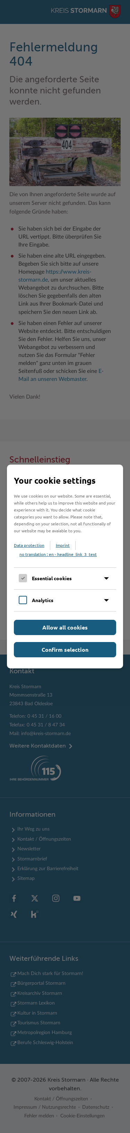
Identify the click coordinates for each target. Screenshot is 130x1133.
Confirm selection (65, 649)
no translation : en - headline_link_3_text (58, 554)
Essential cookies (52, 578)
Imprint (63, 545)
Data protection (29, 545)
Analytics (42, 600)
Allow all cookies (65, 627)
